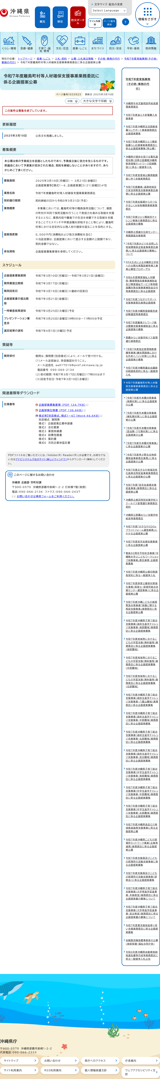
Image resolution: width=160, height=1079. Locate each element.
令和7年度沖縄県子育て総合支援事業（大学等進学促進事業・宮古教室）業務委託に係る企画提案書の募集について (142, 900)
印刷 (70, 101)
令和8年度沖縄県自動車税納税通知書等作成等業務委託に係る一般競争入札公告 (142, 944)
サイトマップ (11, 1049)
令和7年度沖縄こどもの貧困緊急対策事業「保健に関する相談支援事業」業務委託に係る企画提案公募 (141, 595)
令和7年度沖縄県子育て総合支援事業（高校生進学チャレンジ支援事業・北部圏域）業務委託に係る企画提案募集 (142, 725)
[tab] (95, 23)
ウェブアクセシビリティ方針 (140, 1060)
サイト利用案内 (13, 1058)
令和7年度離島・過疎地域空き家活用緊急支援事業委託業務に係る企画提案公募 (142, 178)
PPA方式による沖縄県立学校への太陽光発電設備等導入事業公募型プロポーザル (142, 254)
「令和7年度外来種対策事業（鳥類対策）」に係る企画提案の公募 (141, 390)
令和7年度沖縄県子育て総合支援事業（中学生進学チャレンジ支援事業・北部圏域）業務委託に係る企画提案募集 (142, 799)
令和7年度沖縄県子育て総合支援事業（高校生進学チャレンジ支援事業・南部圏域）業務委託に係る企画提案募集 (142, 614)
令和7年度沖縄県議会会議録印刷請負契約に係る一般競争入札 (142, 359)
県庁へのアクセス (95, 1049)
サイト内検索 (94, 23)
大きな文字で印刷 (95, 101)
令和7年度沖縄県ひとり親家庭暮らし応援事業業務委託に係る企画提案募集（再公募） (142, 133)
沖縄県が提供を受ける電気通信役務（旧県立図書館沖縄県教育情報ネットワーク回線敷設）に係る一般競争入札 (142, 150)
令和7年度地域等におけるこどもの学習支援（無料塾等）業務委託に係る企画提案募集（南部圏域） (142, 632)
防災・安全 (115, 48)
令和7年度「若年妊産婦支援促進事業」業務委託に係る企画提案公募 (141, 476)
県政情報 (150, 48)
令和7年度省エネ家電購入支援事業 (141, 105)
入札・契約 (61, 59)
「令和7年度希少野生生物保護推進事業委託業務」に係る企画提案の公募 (141, 446)
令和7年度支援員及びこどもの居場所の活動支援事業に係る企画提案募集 (142, 850)
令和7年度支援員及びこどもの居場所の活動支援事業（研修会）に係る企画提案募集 (141, 865)
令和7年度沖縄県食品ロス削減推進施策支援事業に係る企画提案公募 (142, 816)
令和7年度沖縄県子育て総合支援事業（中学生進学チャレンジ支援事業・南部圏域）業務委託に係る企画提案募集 (142, 762)
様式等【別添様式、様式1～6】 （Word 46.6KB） (70, 415)
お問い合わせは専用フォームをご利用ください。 (46, 496)
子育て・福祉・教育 (44, 49)
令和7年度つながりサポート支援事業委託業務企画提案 (141, 290)
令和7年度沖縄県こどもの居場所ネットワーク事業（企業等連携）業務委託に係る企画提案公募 (142, 833)
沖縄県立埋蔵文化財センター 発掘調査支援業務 (142, 222)
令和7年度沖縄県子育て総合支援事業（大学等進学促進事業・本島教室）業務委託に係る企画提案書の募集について (142, 881)
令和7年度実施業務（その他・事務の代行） (140, 78)
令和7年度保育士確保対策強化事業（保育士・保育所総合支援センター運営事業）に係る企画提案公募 (142, 577)
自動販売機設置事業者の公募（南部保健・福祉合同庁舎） (142, 931)
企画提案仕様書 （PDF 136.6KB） (62, 410)
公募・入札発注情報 (82, 59)
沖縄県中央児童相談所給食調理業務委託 (142, 94)
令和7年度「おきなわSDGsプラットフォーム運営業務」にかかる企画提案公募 (141, 518)
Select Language (106, 10)
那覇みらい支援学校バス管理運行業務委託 (142, 328)
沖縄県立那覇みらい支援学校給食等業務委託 (142, 505)
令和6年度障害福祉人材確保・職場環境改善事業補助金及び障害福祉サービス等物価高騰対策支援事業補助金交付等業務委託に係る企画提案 (142, 273)
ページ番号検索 (110, 23)
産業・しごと (80, 48)
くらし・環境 (9, 48)
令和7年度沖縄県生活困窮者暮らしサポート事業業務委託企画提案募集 (142, 118)
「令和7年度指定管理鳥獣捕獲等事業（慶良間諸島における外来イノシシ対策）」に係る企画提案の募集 (141, 343)
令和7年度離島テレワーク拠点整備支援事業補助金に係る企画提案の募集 (142, 314)
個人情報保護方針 (96, 1058)
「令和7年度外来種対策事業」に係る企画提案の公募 (142, 433)
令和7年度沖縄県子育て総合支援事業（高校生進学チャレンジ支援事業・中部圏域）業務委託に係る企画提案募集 (142, 707)
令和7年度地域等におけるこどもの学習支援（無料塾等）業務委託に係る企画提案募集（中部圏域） (142, 651)
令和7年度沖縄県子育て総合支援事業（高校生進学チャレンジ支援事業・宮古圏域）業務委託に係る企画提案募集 (142, 744)
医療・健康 (26, 48)
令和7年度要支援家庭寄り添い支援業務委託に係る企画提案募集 (142, 917)
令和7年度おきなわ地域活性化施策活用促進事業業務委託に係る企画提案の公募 (142, 461)
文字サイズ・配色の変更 (108, 4)
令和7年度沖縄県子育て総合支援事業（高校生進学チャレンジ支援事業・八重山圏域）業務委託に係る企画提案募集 (142, 688)
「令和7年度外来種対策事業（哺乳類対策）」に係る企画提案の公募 (141, 405)
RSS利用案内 (52, 1058)
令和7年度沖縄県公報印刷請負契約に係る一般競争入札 (142, 562)
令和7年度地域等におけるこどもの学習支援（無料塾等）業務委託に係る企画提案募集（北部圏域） (142, 669)
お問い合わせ (52, 1049)
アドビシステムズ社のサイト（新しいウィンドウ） (41, 459)
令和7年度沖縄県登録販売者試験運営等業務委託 (142, 301)
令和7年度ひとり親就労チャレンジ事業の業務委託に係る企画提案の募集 (141, 209)
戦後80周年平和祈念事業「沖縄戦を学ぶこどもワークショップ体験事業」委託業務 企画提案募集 (142, 547)
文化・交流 (62, 48)
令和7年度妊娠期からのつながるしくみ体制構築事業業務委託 (141, 194)
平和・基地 (133, 48)
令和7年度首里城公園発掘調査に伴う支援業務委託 (142, 166)
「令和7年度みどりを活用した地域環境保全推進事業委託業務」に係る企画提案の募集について (142, 237)
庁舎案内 (130, 1049)
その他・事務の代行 (109, 59)
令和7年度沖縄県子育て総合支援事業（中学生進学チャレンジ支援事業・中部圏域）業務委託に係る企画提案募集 (142, 781)
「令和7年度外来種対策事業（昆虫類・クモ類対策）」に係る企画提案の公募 (142, 420)
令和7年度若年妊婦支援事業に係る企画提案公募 (142, 532)
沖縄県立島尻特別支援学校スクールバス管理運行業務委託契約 (142, 492)
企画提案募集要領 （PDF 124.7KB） (63, 405)
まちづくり (97, 48)
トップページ (25, 59)
